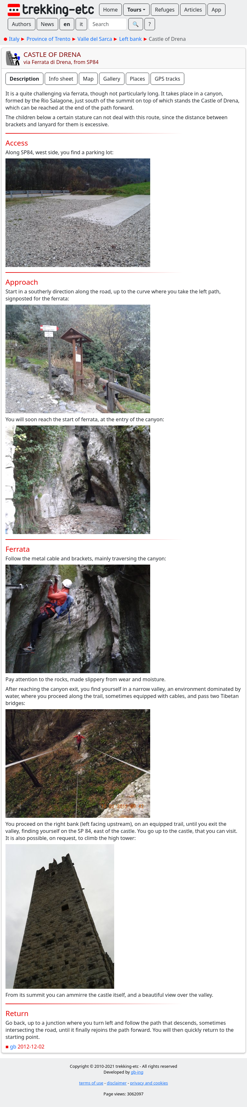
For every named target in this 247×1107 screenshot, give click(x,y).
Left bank (130, 38)
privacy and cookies (149, 1083)
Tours (134, 9)
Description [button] (24, 78)
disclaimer (117, 1083)
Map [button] (88, 78)
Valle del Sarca (95, 38)
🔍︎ (136, 24)
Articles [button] (193, 9)
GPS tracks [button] (167, 78)
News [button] (47, 24)
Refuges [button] (165, 9)
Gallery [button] (111, 78)
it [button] (81, 24)
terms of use (91, 1083)
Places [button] (137, 78)
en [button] (67, 24)
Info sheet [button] (61, 78)
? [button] (150, 24)
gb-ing (137, 1072)
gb (13, 1046)
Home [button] (110, 9)
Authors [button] (21, 24)
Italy (14, 38)
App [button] (216, 9)
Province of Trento (48, 38)
